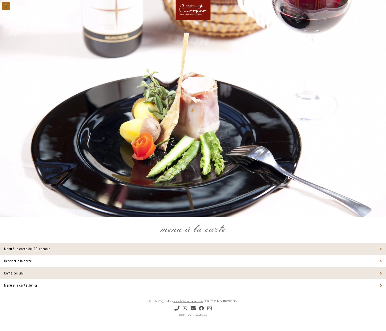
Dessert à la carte (18, 261)
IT (6, 6)
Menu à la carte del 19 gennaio (27, 249)
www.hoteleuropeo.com (188, 301)
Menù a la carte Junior (20, 285)
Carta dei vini (13, 273)
